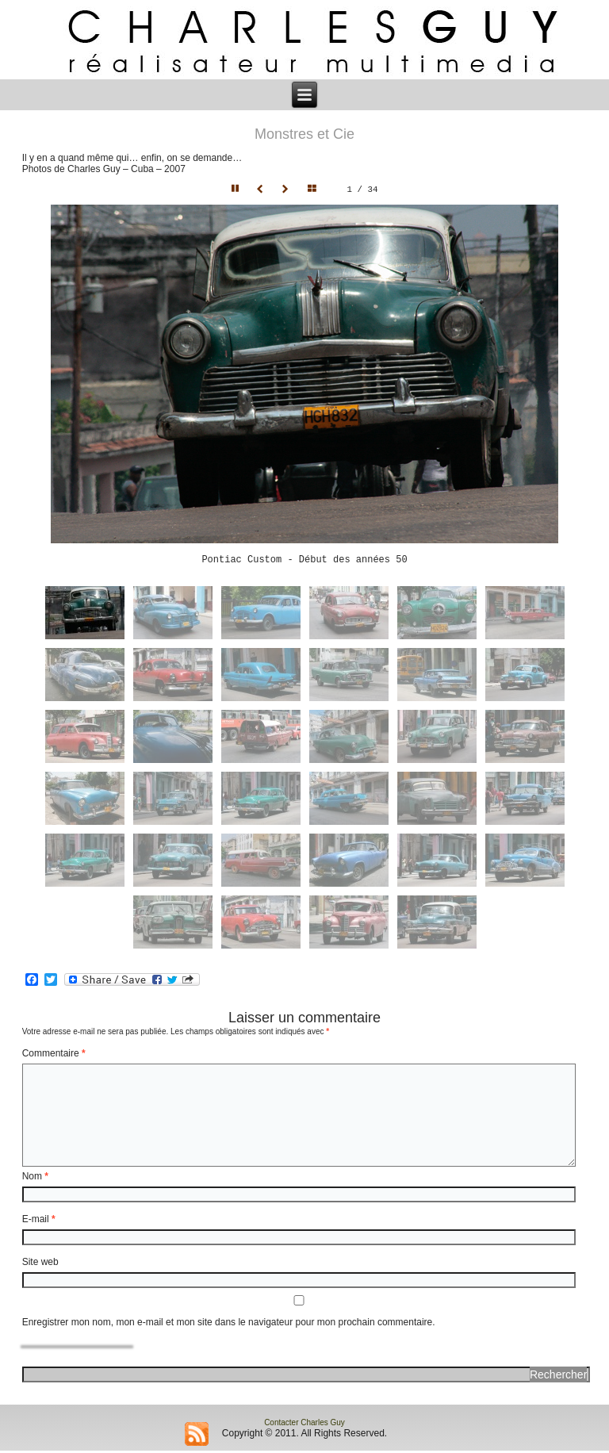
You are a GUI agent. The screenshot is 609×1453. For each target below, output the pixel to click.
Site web (40, 1264)
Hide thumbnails (316, 189)
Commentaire (54, 1055)
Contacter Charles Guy (304, 1424)
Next (287, 189)
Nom (35, 1178)
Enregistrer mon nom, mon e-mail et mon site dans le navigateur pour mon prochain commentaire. (228, 1324)
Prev (261, 189)
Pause (236, 189)
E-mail (39, 1221)
